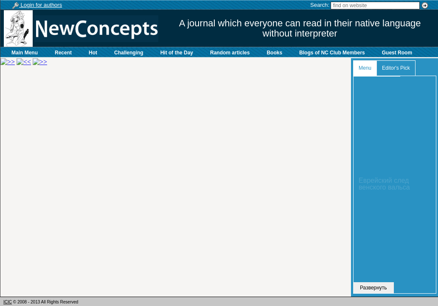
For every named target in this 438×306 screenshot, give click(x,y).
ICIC (7, 302)
